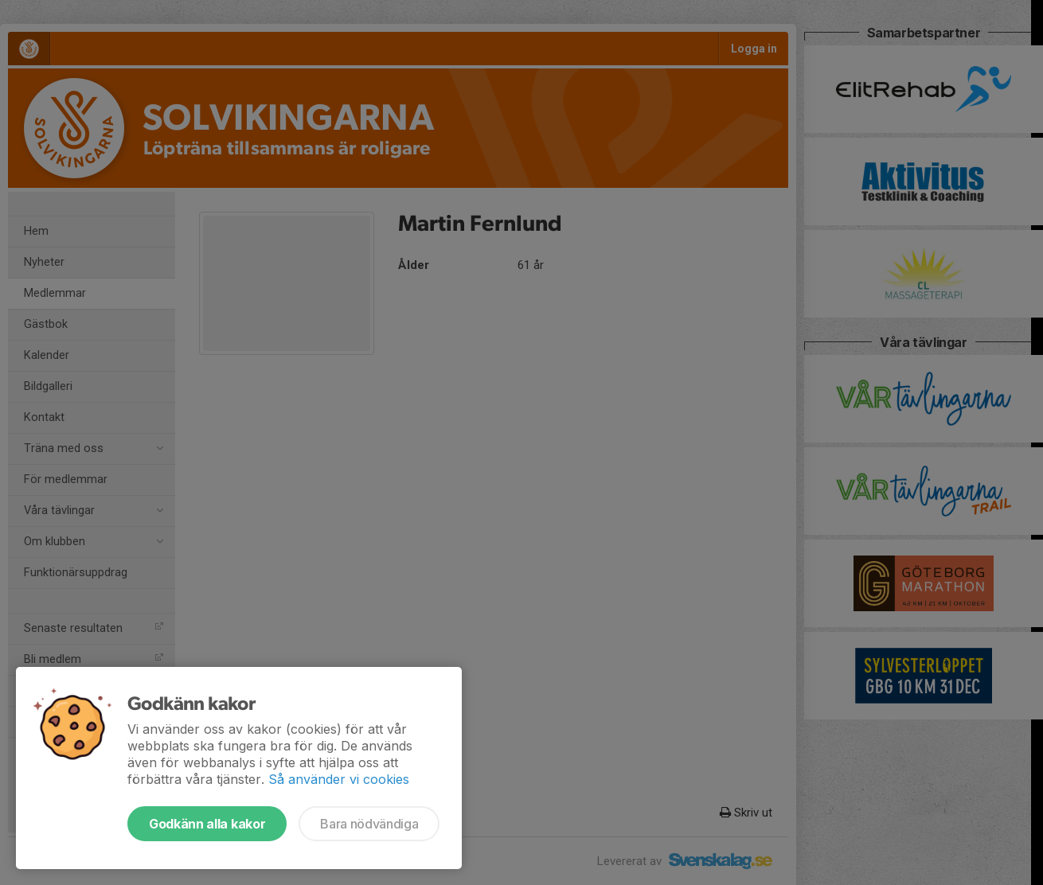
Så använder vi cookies (338, 779)
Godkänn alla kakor (207, 824)
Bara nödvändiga (369, 824)
